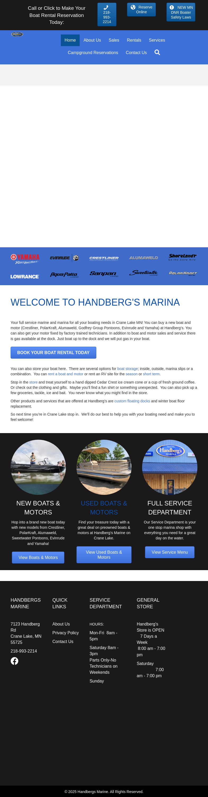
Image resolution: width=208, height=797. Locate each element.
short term (151, 374)
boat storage (127, 369)
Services (157, 40)
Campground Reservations (93, 52)
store (33, 382)
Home (70, 40)
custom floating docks (132, 401)
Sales (113, 40)
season (132, 374)
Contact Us (136, 52)
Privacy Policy (65, 633)
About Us (92, 40)
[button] (158, 52)
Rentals (134, 40)
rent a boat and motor (65, 374)
